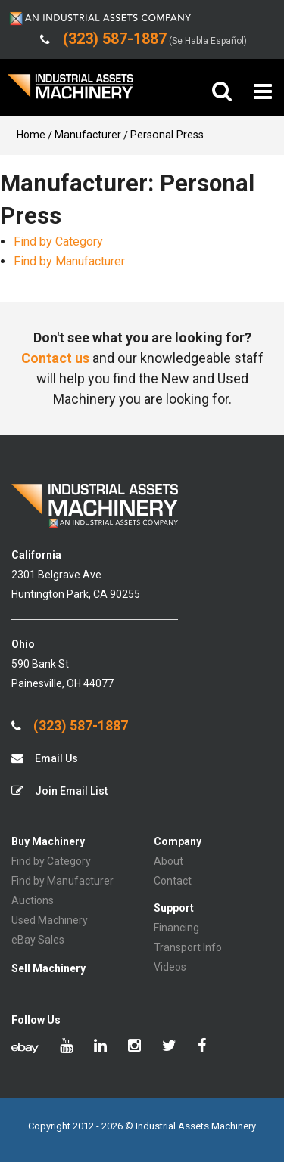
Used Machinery (49, 920)
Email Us (44, 757)
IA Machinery (70, 92)
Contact (173, 881)
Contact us (55, 358)
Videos (170, 967)
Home (31, 135)
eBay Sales (37, 940)
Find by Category (58, 241)
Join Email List (59, 790)
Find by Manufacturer (69, 261)
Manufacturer (88, 135)
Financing (176, 928)
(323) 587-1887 (69, 726)
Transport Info (188, 947)
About (168, 861)
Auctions (32, 900)
